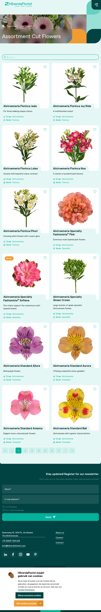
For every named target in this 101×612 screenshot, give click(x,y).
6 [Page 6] (52, 450)
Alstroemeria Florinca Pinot (20, 230)
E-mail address (12, 499)
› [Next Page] (65, 450)
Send (48, 517)
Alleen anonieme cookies (29, 595)
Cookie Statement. (26, 590)
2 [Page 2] (25, 450)
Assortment (12, 26)
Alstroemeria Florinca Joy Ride (72, 106)
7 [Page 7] (58, 450)
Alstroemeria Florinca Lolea (20, 168)
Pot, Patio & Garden (13, 510)
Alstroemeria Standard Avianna (22, 428)
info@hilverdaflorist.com (14, 545)
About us (60, 532)
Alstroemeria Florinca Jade (20, 106)
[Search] (50, 57)
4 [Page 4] (38, 450)
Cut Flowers (26, 26)
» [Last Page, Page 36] (72, 450)
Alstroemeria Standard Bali (70, 428)
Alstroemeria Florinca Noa (69, 168)
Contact (60, 542)
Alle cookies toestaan (26, 603)
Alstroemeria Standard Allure (21, 365)
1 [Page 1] (18, 450)
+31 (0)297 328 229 (11, 540)
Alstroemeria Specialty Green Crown (67, 298)
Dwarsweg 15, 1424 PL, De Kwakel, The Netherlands (17, 534)
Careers (59, 537)
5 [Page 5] (45, 450)
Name (8, 489)
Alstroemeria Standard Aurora (72, 365)
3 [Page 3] (32, 450)
